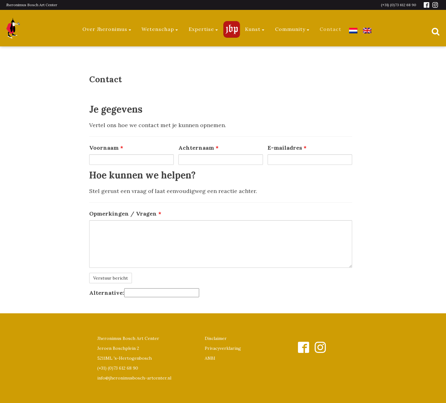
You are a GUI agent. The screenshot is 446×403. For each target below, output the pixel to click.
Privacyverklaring (223, 348)
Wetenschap (160, 29)
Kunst (255, 29)
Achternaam (198, 147)
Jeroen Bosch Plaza (231, 29)
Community (292, 29)
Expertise (204, 29)
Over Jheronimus (107, 29)
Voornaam (106, 147)
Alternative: (106, 292)
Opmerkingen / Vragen (125, 213)
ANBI (210, 358)
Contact (330, 29)
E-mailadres (287, 147)
